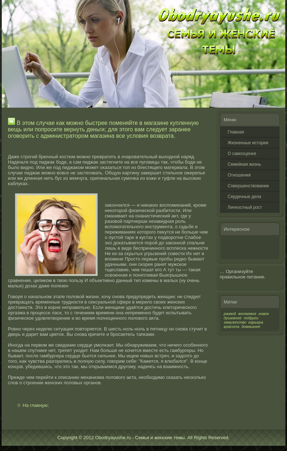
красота (232, 326)
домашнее (250, 326)
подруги (251, 318)
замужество (235, 322)
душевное (233, 318)
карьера (256, 322)
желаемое (247, 313)
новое (263, 313)
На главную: (36, 405)
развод (230, 313)
